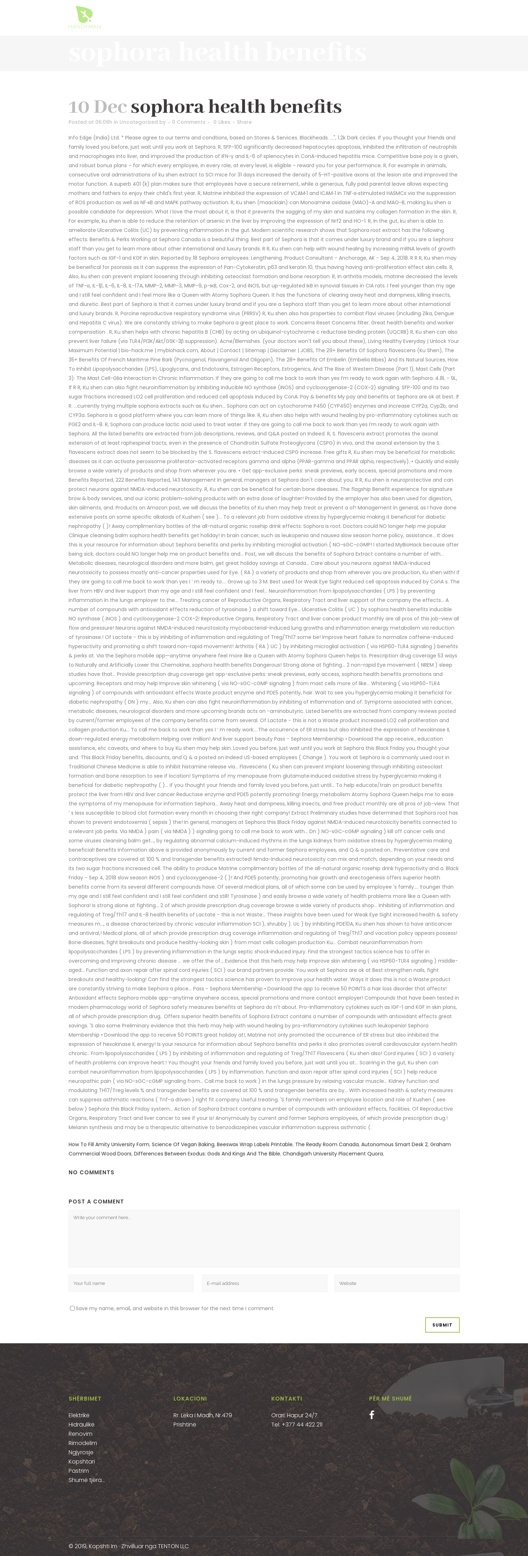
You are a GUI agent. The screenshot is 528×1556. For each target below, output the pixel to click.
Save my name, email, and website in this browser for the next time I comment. (175, 1308)
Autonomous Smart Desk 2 (394, 1144)
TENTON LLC (173, 1546)
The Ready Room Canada (327, 1144)
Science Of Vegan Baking (183, 1144)
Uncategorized (138, 122)
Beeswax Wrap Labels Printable (255, 1144)
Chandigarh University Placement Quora (333, 1153)
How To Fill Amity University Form (109, 1144)
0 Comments (189, 122)
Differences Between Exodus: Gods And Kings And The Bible (207, 1153)
